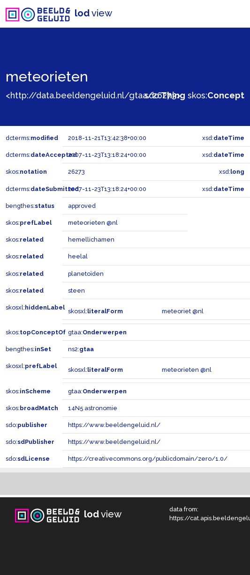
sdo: (164, 95)
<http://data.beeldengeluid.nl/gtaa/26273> (93, 95)
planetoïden (86, 273)
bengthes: (30, 205)
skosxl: (35, 307)
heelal (78, 256)
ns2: (81, 349)
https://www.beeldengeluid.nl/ (114, 424)
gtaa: (97, 332)
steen (76, 290)
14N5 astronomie (92, 408)
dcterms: (32, 137)
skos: (216, 95)
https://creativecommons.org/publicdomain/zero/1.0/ (147, 458)
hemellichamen (91, 239)
